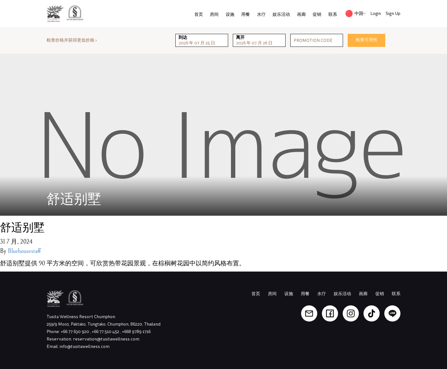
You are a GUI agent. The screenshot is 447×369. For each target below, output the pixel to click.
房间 (214, 14)
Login (375, 13)
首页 (198, 14)
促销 (317, 14)
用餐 (245, 14)
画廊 (301, 14)
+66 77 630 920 (75, 331)
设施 (230, 14)
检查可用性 (366, 40)
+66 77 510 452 (106, 331)
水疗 (261, 14)
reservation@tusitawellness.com (106, 339)
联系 (332, 14)
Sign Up (393, 13)
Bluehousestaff (24, 251)
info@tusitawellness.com (85, 346)
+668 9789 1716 (136, 331)
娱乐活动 (281, 14)
